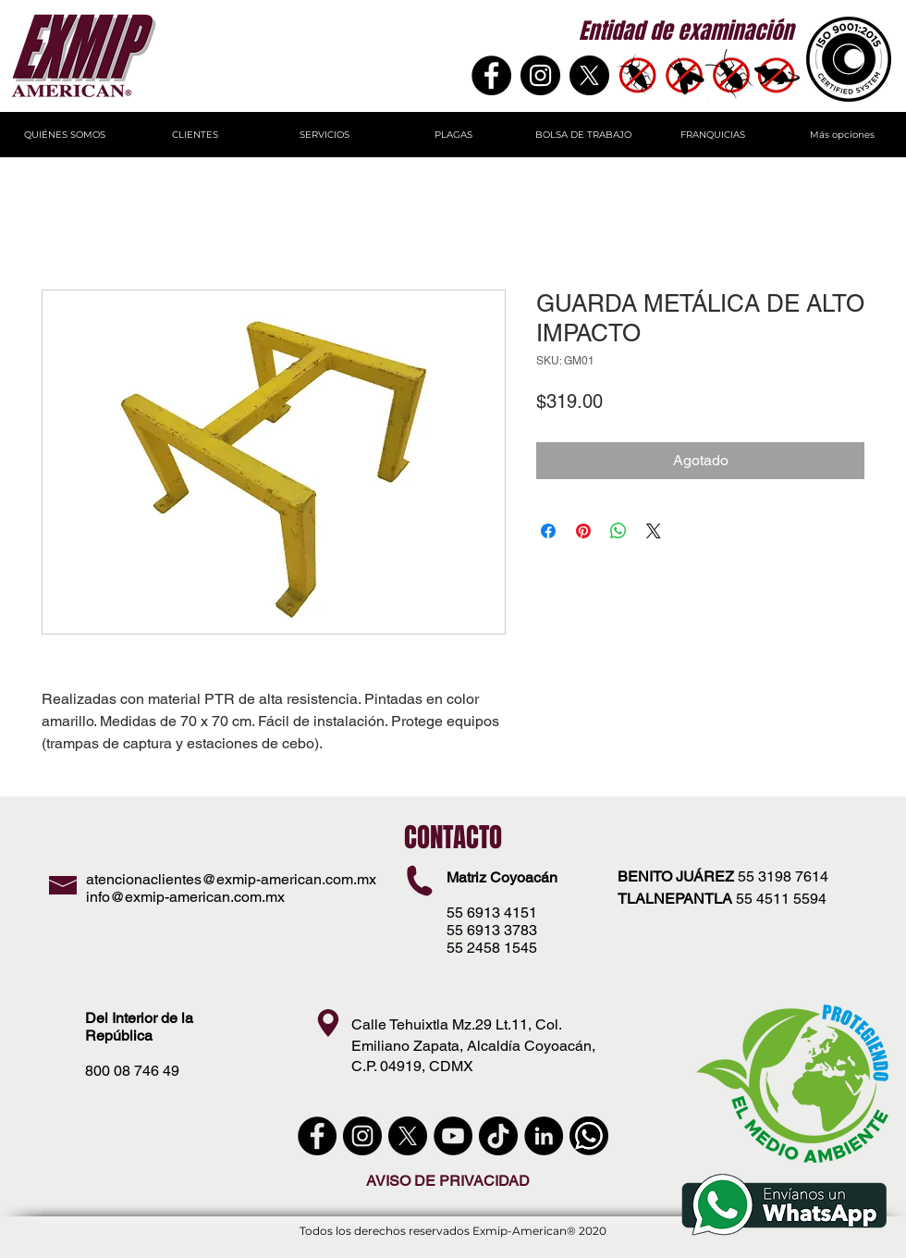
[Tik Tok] (498, 1135)
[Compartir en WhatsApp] (618, 531)
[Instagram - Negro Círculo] (540, 75)
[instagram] (362, 1135)
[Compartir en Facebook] (548, 531)
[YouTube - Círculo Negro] (453, 1135)
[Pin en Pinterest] (583, 531)
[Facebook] (491, 75)
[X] (589, 75)
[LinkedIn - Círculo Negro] (543, 1135)
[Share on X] (654, 531)
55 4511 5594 (781, 898)
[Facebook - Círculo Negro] (317, 1135)
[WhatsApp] (588, 1135)
